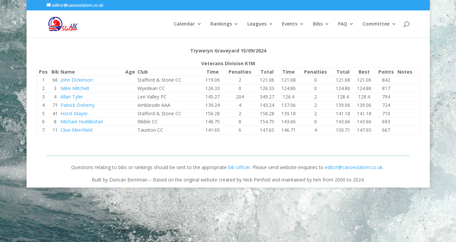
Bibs (318, 24)
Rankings (221, 24)
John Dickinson (76, 80)
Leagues (256, 24)
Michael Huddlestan (81, 121)
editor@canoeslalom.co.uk (353, 167)
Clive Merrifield (76, 130)
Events (289, 24)
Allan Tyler (71, 96)
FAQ (342, 24)
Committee (376, 24)
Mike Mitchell (74, 88)
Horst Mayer (74, 113)
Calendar (184, 24)
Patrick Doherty (77, 105)
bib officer (239, 167)
